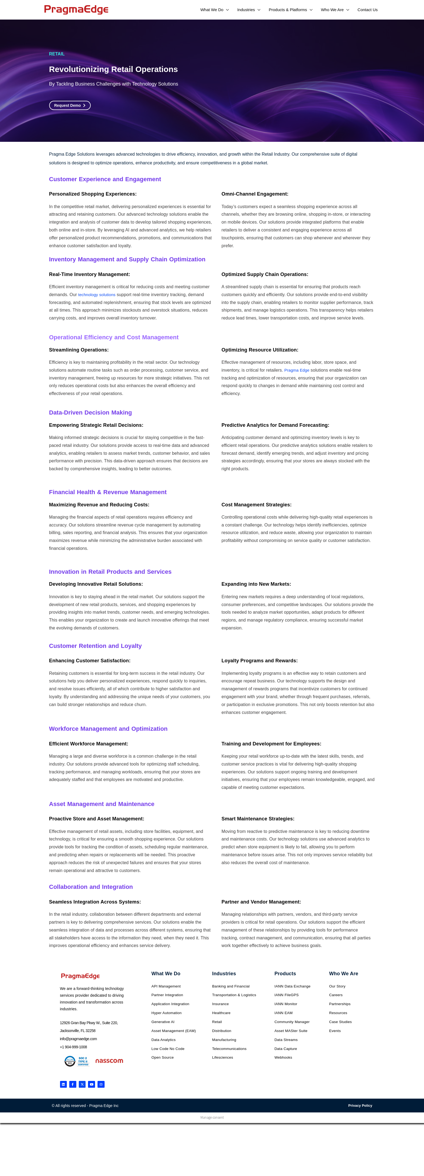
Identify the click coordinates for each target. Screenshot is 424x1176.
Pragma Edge (297, 370)
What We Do (166, 973)
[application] (226, 10)
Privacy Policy (360, 1107)
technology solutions (98, 294)
